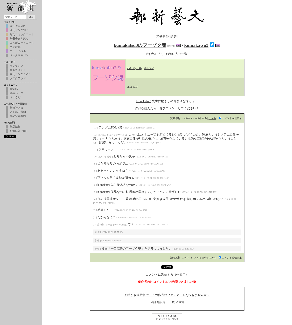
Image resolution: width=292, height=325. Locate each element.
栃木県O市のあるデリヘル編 (113, 134)
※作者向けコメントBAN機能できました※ (167, 281)
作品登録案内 (18, 116)
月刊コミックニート (22, 34)
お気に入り (155, 53)
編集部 (14, 88)
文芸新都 (15, 46)
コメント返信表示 (230, 118)
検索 (31, 17)
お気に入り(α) (18, 130)
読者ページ (16, 93)
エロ (129, 86)
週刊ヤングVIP (19, 30)
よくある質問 (18, 111)
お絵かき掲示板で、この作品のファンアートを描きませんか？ (167, 295)
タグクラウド (18, 78)
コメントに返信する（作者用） (167, 274)
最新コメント (18, 69)
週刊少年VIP (17, 25)
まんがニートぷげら (22, 42)
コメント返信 (105, 156)
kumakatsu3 (196, 45)
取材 (135, 86)
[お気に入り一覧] (176, 53)
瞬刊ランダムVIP (20, 74)
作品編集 (15, 126)
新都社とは (16, 107)
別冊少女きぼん (19, 38)
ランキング (16, 65)
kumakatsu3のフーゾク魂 (140, 45)
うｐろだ (15, 97)
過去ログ (149, 68)
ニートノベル (18, 51)
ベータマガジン (19, 55)
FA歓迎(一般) (134, 68)
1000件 (212, 118)
